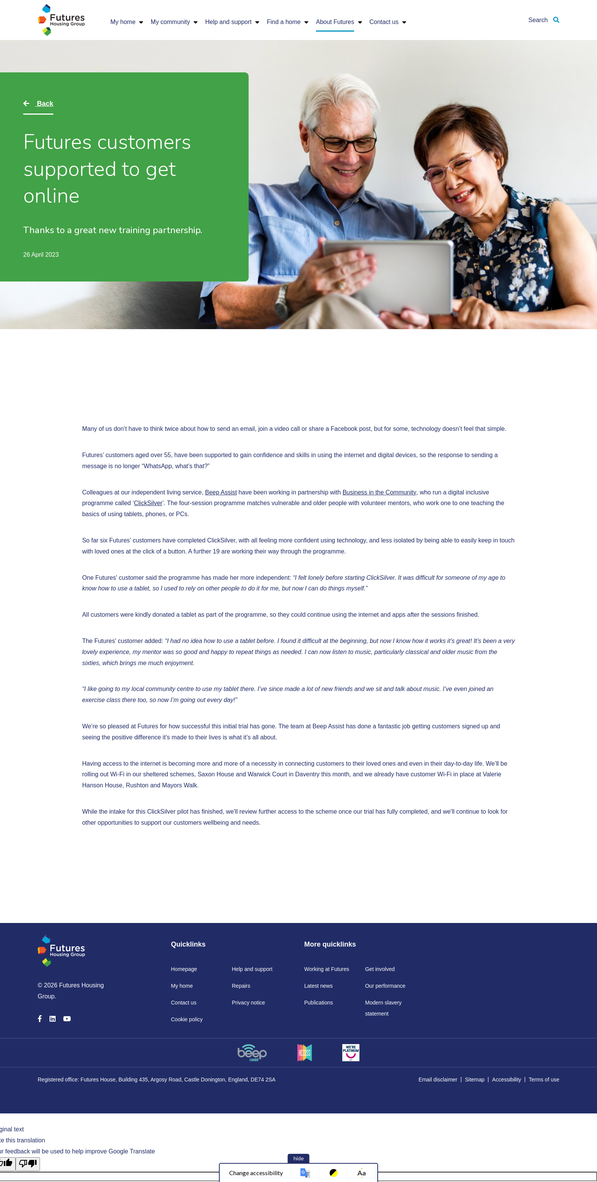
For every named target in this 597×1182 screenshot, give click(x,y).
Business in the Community (380, 492)
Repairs (241, 986)
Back (44, 103)
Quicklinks (188, 944)
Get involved (380, 969)
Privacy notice (248, 1003)
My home (123, 22)
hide (299, 1158)
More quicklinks (330, 944)
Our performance (385, 986)
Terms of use (544, 1079)
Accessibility (506, 1079)
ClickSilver (148, 503)
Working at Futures (326, 969)
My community (170, 22)
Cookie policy (187, 1019)
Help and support (228, 22)
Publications (318, 1003)
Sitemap (474, 1079)
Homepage (184, 969)
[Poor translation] (28, 1164)
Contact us (383, 22)
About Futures (335, 22)
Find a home (284, 22)
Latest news (318, 986)
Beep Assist (221, 492)
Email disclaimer (437, 1079)
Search (543, 20)
